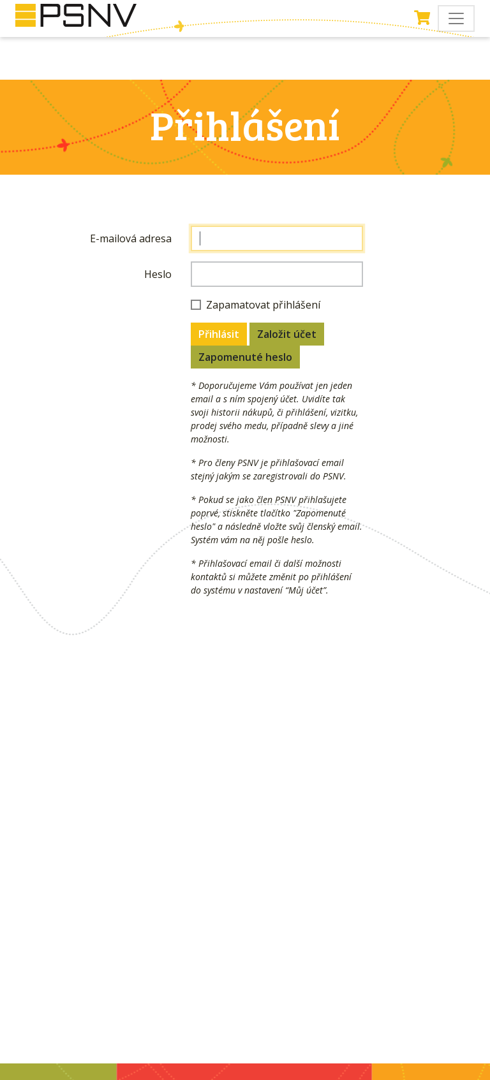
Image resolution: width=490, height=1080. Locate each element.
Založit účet (286, 334)
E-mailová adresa (131, 238)
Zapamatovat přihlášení (263, 305)
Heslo (158, 274)
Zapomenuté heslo (245, 357)
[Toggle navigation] (456, 18)
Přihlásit (218, 334)
